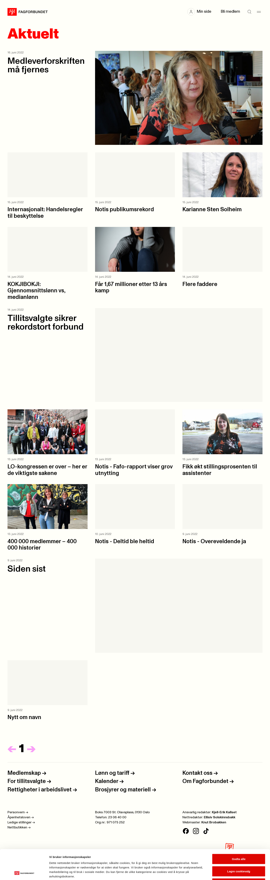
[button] (201, 12)
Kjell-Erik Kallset (224, 812)
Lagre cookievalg (238, 843)
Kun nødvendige (239, 855)
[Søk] (249, 12)
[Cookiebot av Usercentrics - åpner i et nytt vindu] (24, 873)
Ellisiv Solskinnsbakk (219, 817)
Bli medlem (230, 11)
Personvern (18, 812)
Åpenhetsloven (21, 817)
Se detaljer (201, 872)
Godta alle (239, 831)
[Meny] (258, 12)
